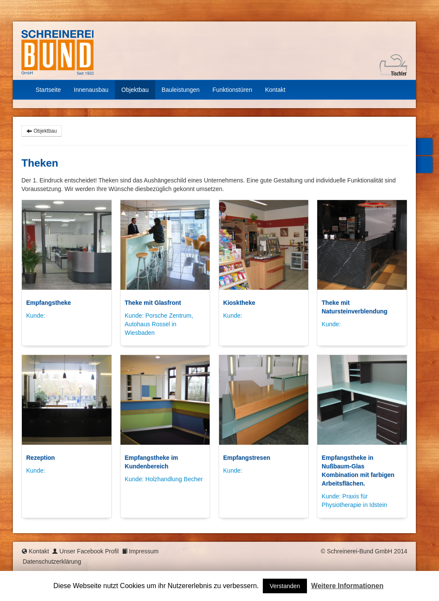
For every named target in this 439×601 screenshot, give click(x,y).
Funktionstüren (233, 89)
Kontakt (275, 89)
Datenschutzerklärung (52, 561)
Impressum (144, 551)
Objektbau (135, 89)
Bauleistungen (181, 89)
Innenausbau (91, 89)
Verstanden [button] (285, 586)
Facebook (423, 146)
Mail (423, 164)
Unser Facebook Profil (89, 551)
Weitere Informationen (347, 585)
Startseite (44, 89)
